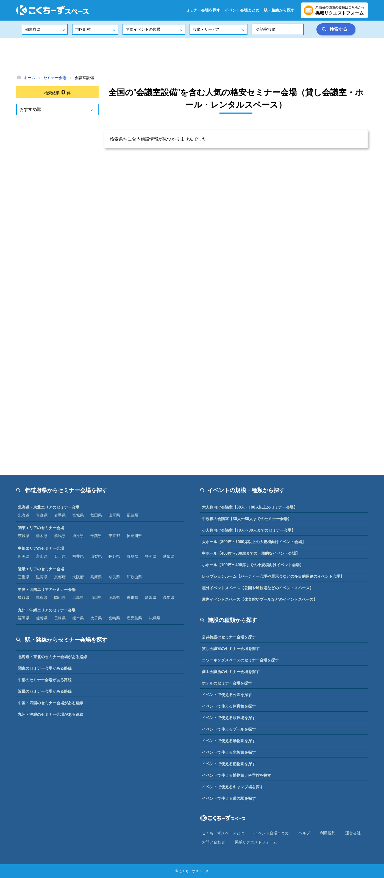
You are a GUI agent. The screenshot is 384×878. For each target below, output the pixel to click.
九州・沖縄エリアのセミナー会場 (47, 610)
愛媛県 (150, 597)
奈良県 (114, 577)
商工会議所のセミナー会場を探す (231, 671)
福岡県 (23, 618)
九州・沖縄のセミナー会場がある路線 (50, 714)
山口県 (96, 597)
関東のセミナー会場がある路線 (45, 668)
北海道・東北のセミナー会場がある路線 (52, 657)
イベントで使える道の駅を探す (229, 798)
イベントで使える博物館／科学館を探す (236, 775)
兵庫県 (96, 577)
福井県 (78, 556)
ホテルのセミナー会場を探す (227, 683)
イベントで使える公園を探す (227, 694)
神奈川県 (134, 536)
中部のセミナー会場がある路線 (45, 680)
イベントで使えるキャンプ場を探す (232, 787)
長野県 (114, 556)
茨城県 (23, 536)
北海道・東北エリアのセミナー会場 (48, 507)
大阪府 (78, 577)
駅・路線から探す (279, 10)
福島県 (132, 515)
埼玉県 (78, 536)
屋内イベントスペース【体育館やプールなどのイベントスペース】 (259, 599)
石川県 (60, 556)
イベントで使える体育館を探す (229, 706)
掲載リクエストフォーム (256, 842)
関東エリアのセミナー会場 (41, 528)
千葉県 (96, 536)
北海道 (23, 515)
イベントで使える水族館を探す (229, 752)
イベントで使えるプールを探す (229, 729)
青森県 (42, 515)
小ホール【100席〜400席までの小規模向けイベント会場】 (253, 565)
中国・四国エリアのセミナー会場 (47, 589)
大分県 (96, 618)
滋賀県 (42, 577)
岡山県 (60, 597)
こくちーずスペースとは (223, 833)
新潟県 (23, 556)
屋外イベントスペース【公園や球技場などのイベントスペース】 (257, 588)
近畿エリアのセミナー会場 (41, 569)
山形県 (114, 515)
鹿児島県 (134, 618)
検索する (338, 29)
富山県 (42, 556)
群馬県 (60, 536)
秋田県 (96, 515)
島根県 (42, 597)
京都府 (60, 577)
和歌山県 (134, 577)
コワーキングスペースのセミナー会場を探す (240, 660)
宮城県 (78, 515)
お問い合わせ (213, 842)
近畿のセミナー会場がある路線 (45, 691)
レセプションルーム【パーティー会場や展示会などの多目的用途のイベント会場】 (273, 576)
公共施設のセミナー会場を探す (229, 637)
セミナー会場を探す (203, 10)
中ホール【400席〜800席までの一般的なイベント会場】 (251, 553)
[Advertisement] (192, 56)
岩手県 (60, 515)
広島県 (78, 597)
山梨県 (96, 556)
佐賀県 (42, 618)
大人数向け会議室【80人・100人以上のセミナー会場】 (249, 507)
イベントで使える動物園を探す (229, 741)
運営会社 (353, 833)
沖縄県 (154, 618)
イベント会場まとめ (242, 10)
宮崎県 (114, 618)
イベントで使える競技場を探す (229, 718)
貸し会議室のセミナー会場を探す (231, 648)
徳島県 (114, 597)
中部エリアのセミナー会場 (41, 548)
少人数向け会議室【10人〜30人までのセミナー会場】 (248, 530)
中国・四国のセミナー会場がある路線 (50, 703)
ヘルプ (304, 833)
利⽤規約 (327, 833)
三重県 (23, 577)
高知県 (168, 597)
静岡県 (150, 556)
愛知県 (168, 556)
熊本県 (78, 618)
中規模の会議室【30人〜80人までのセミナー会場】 (246, 519)
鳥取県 (23, 597)
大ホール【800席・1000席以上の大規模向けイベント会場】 (254, 542)
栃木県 (42, 536)
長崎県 (60, 618)
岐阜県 (132, 556)
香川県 (132, 597)
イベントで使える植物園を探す (229, 764)
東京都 (114, 536)
